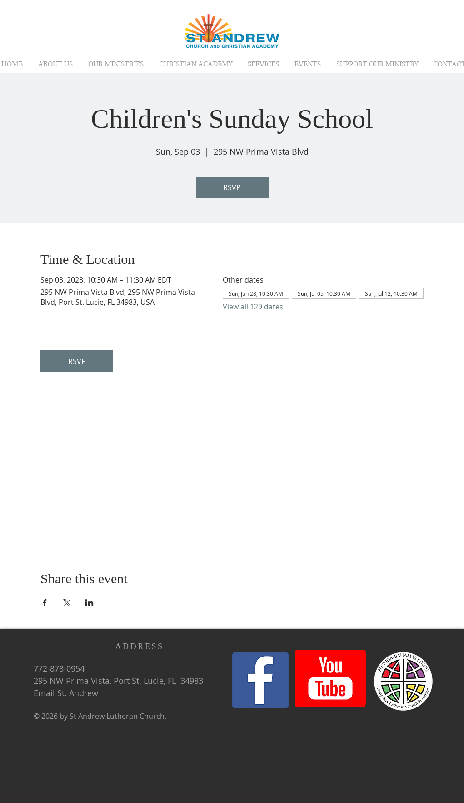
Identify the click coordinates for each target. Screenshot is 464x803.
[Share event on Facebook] (44, 602)
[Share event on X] (67, 602)
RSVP (232, 187)
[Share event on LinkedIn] (89, 602)
